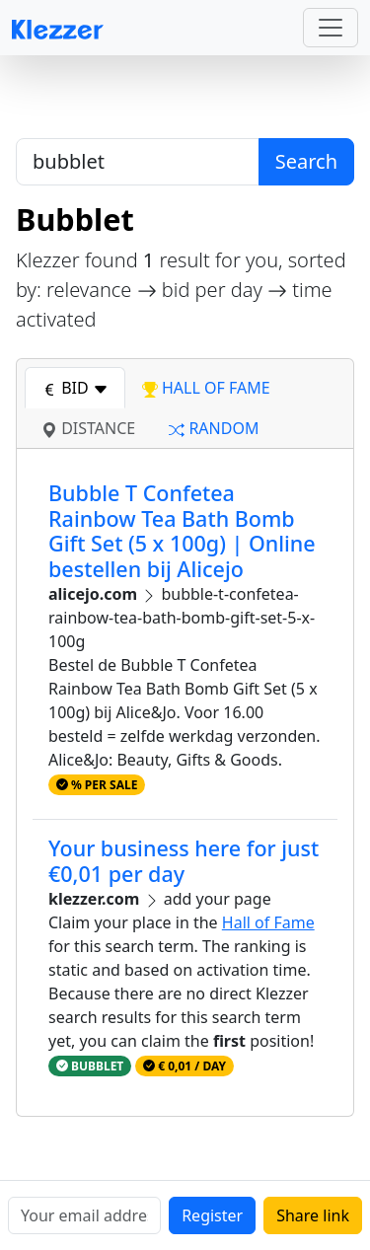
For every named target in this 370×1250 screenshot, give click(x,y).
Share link (312, 1215)
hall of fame (206, 388)
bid (75, 388)
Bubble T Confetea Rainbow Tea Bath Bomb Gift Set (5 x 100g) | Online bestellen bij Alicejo (182, 530)
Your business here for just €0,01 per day (183, 861)
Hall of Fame (268, 922)
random (214, 428)
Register (212, 1215)
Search (306, 161)
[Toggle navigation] (330, 27)
